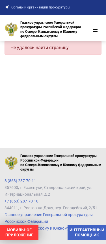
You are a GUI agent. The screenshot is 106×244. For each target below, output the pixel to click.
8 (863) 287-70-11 (20, 180)
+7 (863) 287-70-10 (21, 201)
